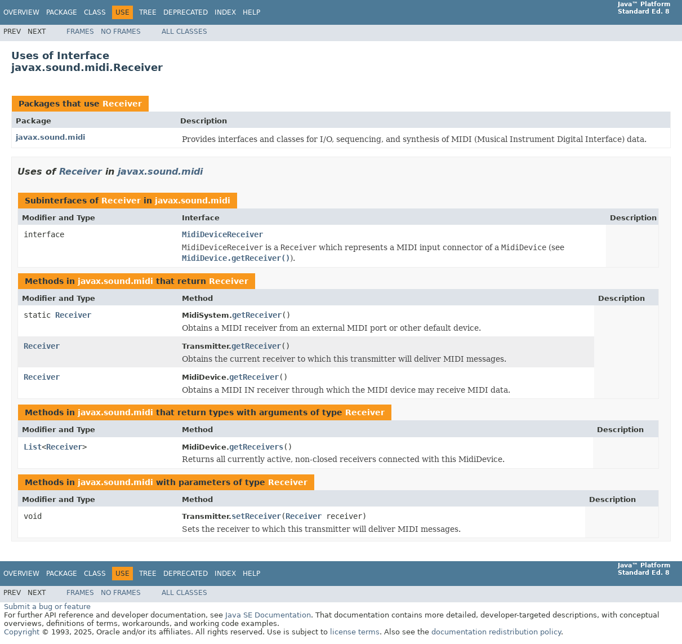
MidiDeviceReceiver (222, 234)
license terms (355, 632)
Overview (21, 12)
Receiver (122, 103)
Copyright (21, 632)
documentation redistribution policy (496, 632)
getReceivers (256, 446)
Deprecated (185, 12)
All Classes (184, 31)
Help (251, 12)
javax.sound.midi (50, 137)
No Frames (121, 31)
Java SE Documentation (268, 615)
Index (225, 12)
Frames (80, 31)
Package (61, 12)
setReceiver (256, 516)
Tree (148, 12)
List (33, 446)
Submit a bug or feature (47, 606)
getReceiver (257, 314)
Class (95, 12)
